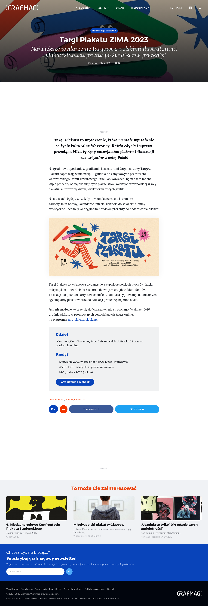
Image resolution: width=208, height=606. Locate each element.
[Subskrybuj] (69, 571)
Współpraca (140, 7)
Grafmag (25, 594)
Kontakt (176, 7)
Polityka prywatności (95, 589)
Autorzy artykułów (44, 589)
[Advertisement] (104, 109)
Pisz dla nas (27, 589)
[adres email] (35, 571)
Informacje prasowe (104, 30)
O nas (120, 7)
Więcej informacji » (111, 598)
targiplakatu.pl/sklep (82, 319)
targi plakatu (56, 400)
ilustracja (80, 400)
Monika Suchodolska (150, 537)
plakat (69, 400)
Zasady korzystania (73, 589)
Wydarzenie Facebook (75, 382)
